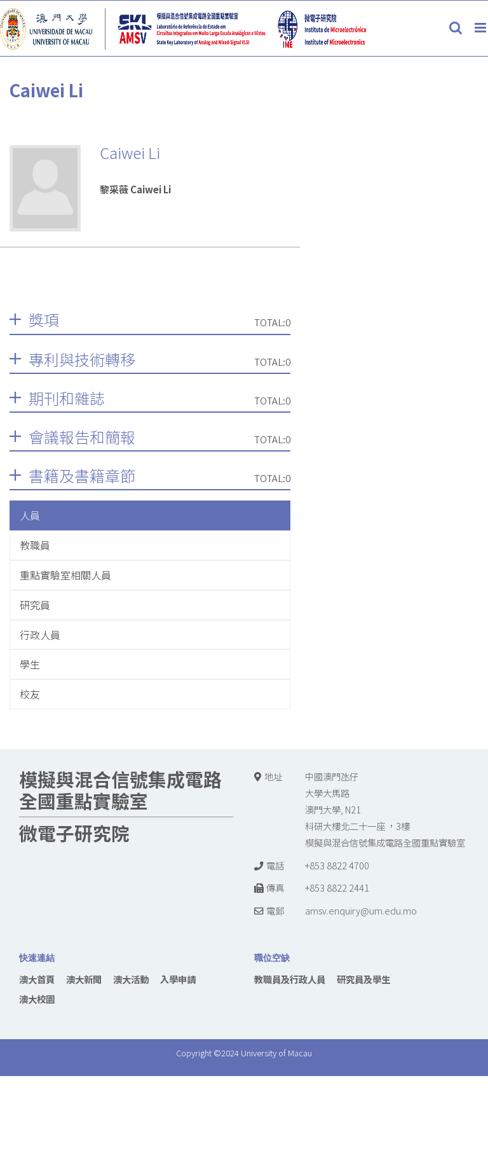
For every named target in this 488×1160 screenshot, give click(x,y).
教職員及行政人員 (289, 979)
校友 (30, 693)
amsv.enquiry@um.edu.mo (361, 910)
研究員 (35, 604)
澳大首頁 (37, 979)
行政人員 (40, 634)
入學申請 (178, 979)
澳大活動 (131, 979)
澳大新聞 (84, 979)
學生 (30, 664)
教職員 (35, 545)
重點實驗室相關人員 (65, 575)
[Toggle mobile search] (455, 27)
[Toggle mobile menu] (481, 27)
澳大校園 (37, 998)
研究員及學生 (363, 979)
